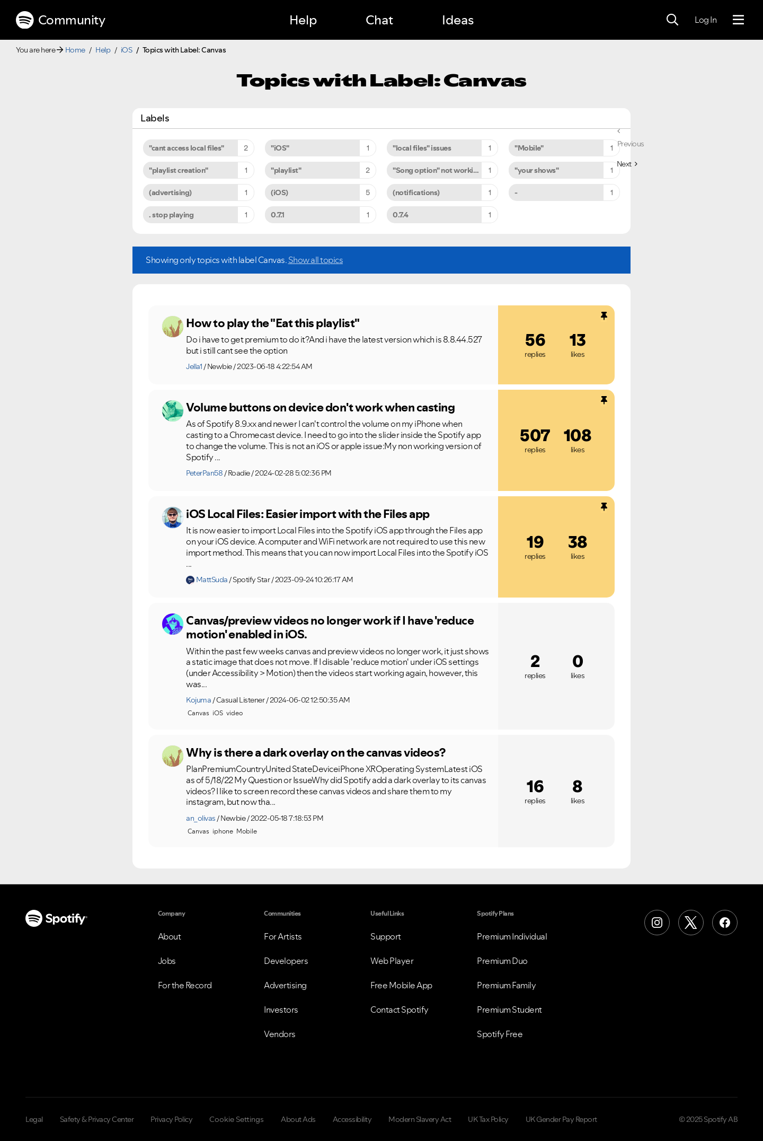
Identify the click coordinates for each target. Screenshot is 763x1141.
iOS (126, 50)
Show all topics (315, 260)
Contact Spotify (399, 1009)
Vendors (280, 1034)
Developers (286, 961)
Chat (379, 20)
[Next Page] (627, 164)
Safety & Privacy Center (97, 1119)
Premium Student (509, 1009)
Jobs (167, 961)
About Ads (298, 1119)
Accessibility (352, 1119)
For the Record (185, 985)
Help (303, 20)
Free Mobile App (401, 985)
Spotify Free (499, 1034)
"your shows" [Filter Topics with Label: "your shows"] (536, 170)
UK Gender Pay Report (561, 1119)
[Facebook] (725, 922)
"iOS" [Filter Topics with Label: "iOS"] (280, 148)
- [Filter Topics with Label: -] (516, 192)
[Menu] (738, 20)
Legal (34, 1119)
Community (60, 20)
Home (75, 50)
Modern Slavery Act (419, 1119)
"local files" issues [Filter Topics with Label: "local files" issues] (422, 148)
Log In (705, 19)
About (169, 936)
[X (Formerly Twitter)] (691, 922)
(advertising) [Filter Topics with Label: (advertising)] (170, 192)
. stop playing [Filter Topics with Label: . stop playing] (171, 214)
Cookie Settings (236, 1119)
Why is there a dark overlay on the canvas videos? (316, 752)
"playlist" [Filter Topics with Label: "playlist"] (286, 170)
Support (385, 936)
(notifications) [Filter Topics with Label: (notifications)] (416, 192)
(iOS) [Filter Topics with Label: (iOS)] (279, 192)
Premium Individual (512, 936)
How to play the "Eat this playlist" (273, 323)
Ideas (458, 20)
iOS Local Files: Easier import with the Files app (308, 514)
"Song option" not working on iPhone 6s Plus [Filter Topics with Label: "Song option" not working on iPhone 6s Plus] (445, 170)
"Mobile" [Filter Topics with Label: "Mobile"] (528, 148)
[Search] (672, 20)
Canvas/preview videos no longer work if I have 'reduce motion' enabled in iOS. (330, 627)
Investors (281, 1009)
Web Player (391, 961)
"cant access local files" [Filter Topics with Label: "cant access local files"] (186, 148)
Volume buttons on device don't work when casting (320, 407)
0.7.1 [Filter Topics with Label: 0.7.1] (278, 214)
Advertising (285, 985)
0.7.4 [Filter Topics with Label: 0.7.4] (401, 214)
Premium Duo (502, 961)
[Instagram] (657, 922)
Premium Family (506, 985)
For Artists (283, 936)
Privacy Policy (171, 1119)
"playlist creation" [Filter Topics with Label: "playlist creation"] (178, 170)
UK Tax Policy (488, 1119)
